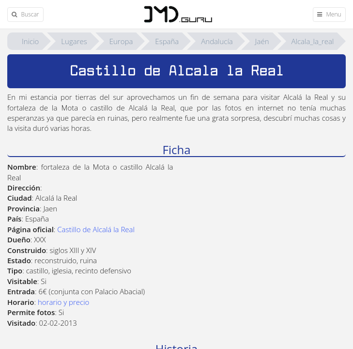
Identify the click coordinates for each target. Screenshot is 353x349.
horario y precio (63, 302)
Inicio (30, 41)
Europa (121, 41)
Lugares (74, 41)
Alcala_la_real (313, 41)
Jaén (262, 41)
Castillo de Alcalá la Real (96, 229)
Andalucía (216, 41)
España (167, 41)
